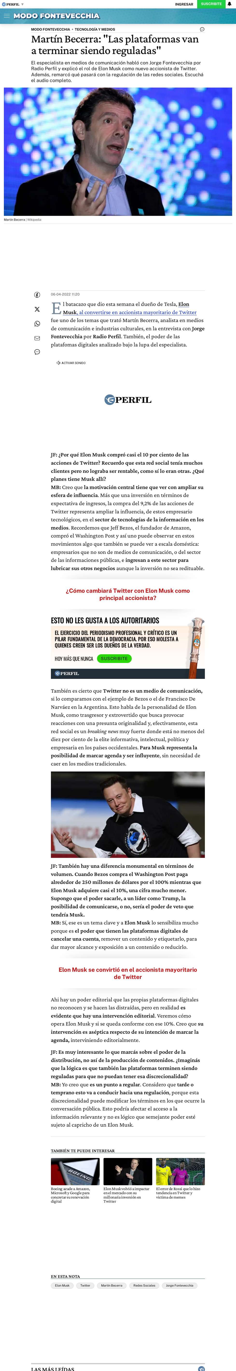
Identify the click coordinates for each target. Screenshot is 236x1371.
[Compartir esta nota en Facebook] (37, 294)
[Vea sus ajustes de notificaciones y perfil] (229, 4)
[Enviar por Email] (37, 338)
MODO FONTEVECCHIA (50, 29)
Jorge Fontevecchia (179, 1285)
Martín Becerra (111, 1285)
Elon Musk (62, 1285)
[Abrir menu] (5, 15)
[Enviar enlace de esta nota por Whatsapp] (37, 323)
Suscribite (211, 4)
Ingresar (184, 4)
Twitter (85, 1285)
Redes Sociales (144, 1285)
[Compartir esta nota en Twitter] (37, 309)
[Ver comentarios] (201, 30)
